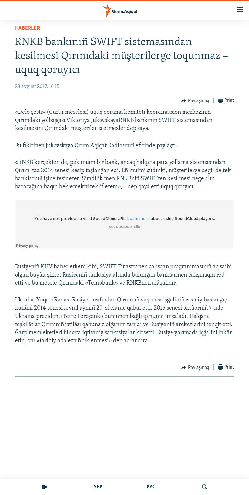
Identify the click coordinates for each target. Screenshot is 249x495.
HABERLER (27, 28)
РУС (151, 486)
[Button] (195, 100)
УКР (98, 486)
